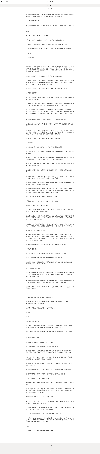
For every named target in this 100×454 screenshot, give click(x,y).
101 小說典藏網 (50, 3)
